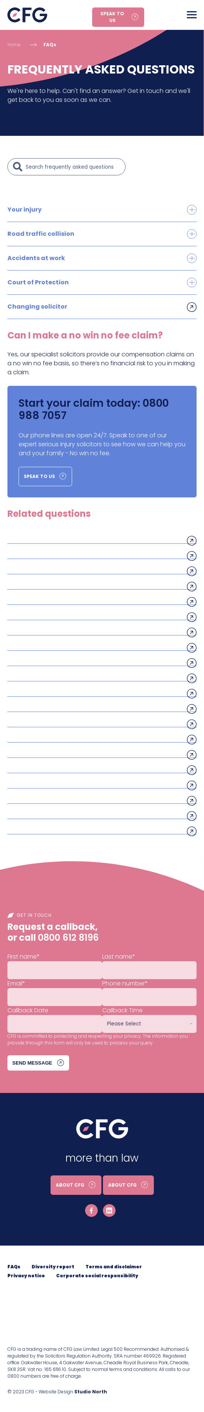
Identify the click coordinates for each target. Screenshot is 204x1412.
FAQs (49, 44)
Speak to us (112, 17)
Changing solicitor (37, 306)
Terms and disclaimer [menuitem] (113, 1266)
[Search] (73, 167)
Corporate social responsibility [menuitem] (97, 1275)
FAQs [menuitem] (13, 1266)
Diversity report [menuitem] (53, 1266)
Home (13, 44)
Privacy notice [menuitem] (26, 1275)
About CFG (70, 1185)
